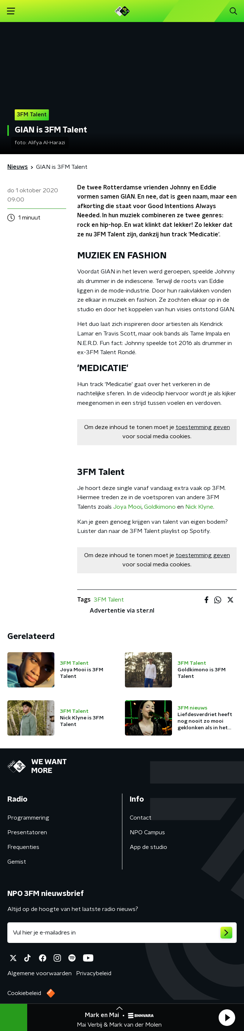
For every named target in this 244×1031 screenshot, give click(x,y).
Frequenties (23, 847)
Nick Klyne (199, 507)
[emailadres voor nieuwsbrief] (122, 932)
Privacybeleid (93, 973)
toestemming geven (203, 427)
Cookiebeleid (24, 993)
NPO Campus (147, 832)
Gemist (16, 862)
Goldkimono (160, 507)
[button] (226, 1017)
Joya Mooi (127, 507)
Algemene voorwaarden (39, 973)
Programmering (28, 818)
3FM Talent (109, 600)
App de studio (148, 847)
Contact (140, 818)
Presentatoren (27, 832)
